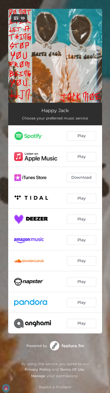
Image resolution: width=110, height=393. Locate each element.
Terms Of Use (72, 369)
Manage (38, 376)
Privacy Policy (38, 369)
